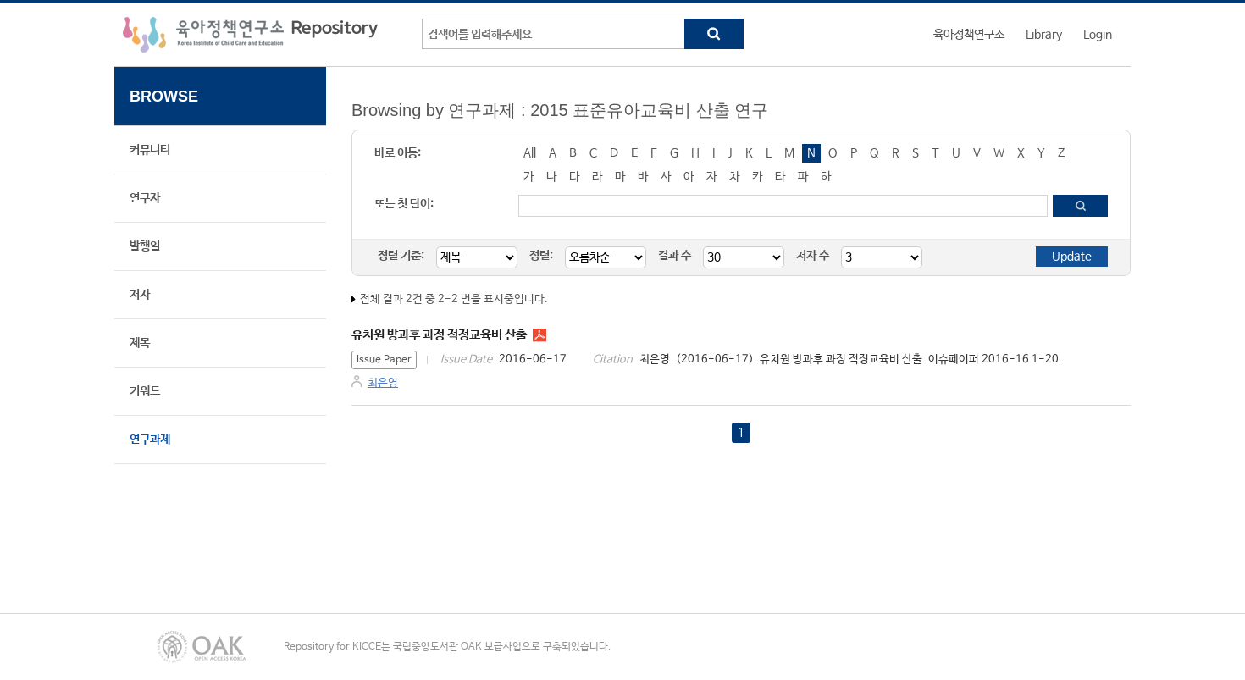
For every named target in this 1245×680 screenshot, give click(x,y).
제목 (140, 343)
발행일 (145, 246)
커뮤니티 (150, 150)
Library (1044, 34)
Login (1097, 34)
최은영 (383, 383)
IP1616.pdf (539, 335)
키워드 (145, 391)
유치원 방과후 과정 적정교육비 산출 (439, 335)
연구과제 (150, 439)
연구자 (145, 198)
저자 (140, 294)
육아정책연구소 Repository (250, 35)
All (529, 153)
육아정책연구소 (968, 34)
